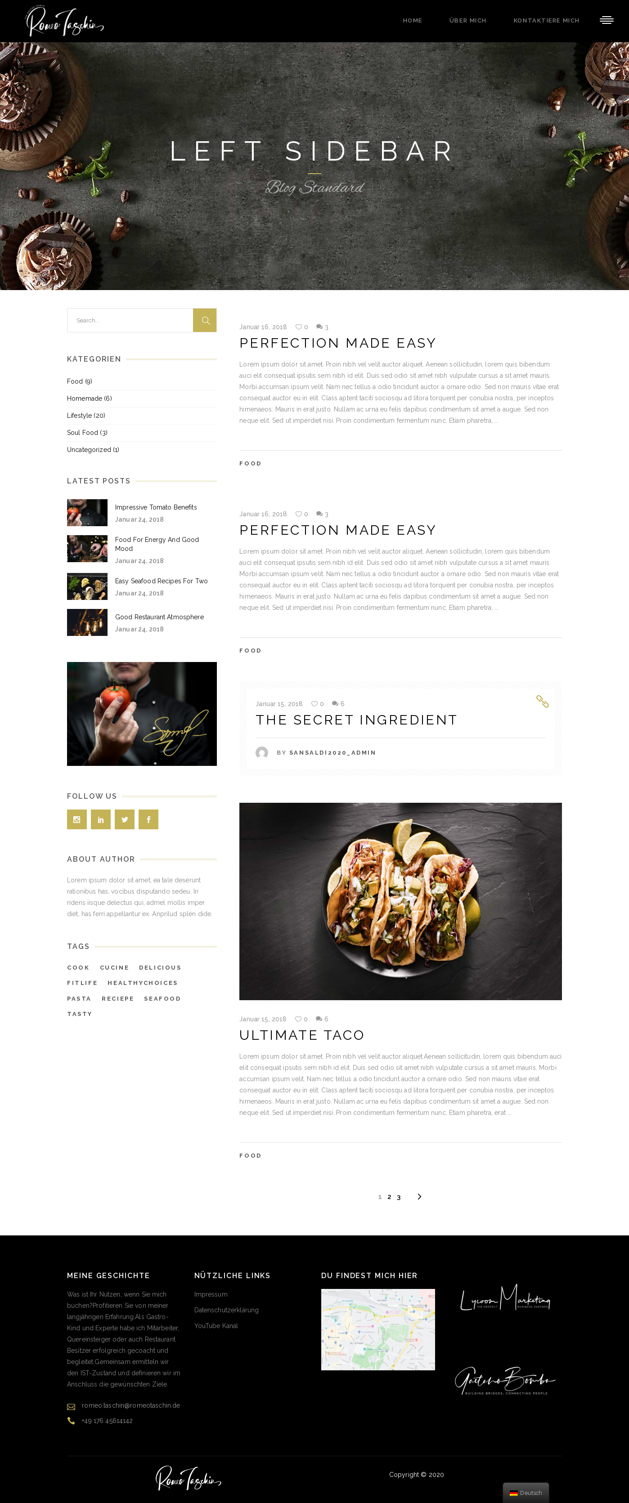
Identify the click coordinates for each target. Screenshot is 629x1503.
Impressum (211, 1294)
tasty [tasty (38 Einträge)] (80, 1014)
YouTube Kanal (216, 1325)
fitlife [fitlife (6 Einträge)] (82, 983)
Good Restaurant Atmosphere (159, 617)
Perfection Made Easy (338, 343)
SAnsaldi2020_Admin (333, 752)
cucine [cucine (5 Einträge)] (115, 967)
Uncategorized (89, 449)
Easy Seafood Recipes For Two (161, 581)
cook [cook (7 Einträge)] (78, 967)
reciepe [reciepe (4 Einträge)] (118, 998)
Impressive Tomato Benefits (156, 507)
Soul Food (82, 432)
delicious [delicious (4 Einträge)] (160, 967)
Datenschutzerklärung (226, 1310)
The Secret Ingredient (357, 720)
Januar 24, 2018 (139, 519)
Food (250, 463)
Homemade (84, 398)
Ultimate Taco (302, 1035)
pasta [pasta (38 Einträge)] (79, 998)
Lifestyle (79, 415)
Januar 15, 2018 (279, 703)
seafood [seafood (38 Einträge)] (162, 998)
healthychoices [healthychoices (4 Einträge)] (143, 983)
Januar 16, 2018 (263, 327)
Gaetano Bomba (470, 1474)
